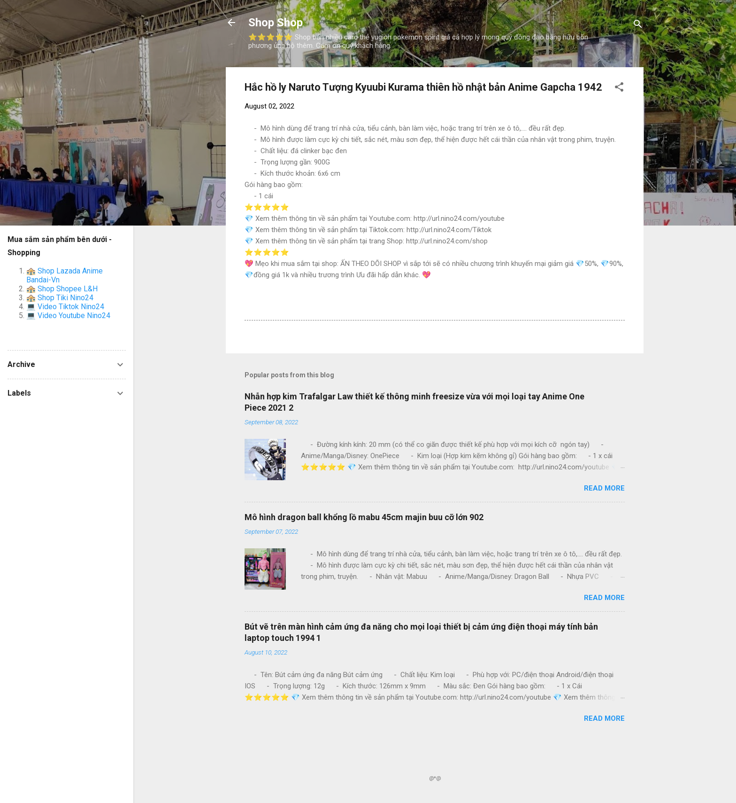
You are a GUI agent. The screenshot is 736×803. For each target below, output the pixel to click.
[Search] (638, 25)
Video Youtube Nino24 (74, 315)
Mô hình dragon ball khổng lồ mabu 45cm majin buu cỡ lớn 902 (364, 517)
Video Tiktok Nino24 (71, 306)
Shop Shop (275, 22)
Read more (604, 488)
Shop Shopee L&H (68, 288)
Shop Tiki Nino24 (65, 297)
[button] (619, 88)
